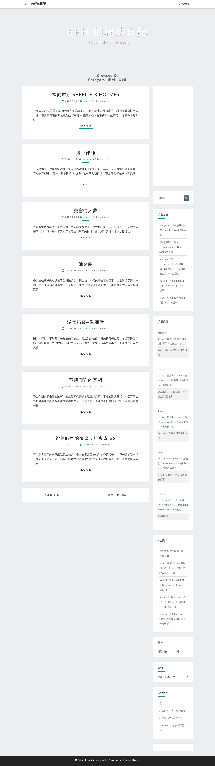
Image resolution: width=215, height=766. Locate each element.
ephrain (87, 101)
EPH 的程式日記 (35, 4)
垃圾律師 (85, 152)
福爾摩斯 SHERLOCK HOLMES (85, 94)
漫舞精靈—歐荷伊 (85, 322)
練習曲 (86, 264)
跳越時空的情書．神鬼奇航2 (86, 438)
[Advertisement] (173, 135)
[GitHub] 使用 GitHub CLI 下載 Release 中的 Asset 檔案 (172, 285)
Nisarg (136, 759)
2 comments (102, 386)
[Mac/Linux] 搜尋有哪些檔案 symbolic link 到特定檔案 (172, 230)
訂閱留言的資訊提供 (170, 718)
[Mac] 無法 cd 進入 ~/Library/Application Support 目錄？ (170, 247)
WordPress (115, 759)
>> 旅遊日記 (184, 4)
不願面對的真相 (85, 380)
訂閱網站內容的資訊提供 (172, 710)
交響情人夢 (86, 210)
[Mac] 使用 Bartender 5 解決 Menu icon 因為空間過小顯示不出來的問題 (173, 380)
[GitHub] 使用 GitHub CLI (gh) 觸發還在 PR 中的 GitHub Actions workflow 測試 (173, 505)
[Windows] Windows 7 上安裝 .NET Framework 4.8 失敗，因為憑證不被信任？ (173, 463)
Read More (86, 126)
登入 (161, 703)
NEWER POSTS (117, 495)
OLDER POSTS (54, 495)
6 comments (102, 159)
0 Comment (102, 101)
